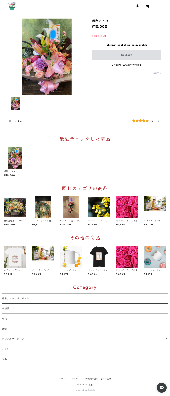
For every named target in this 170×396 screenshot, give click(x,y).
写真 (5, 359)
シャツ (5, 348)
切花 (4, 318)
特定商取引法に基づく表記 (98, 378)
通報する (157, 73)
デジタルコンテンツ (13, 338)
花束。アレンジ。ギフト (15, 298)
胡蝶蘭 (5, 308)
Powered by (85, 390)
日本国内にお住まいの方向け (126, 64)
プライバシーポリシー (69, 378)
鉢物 (4, 328)
